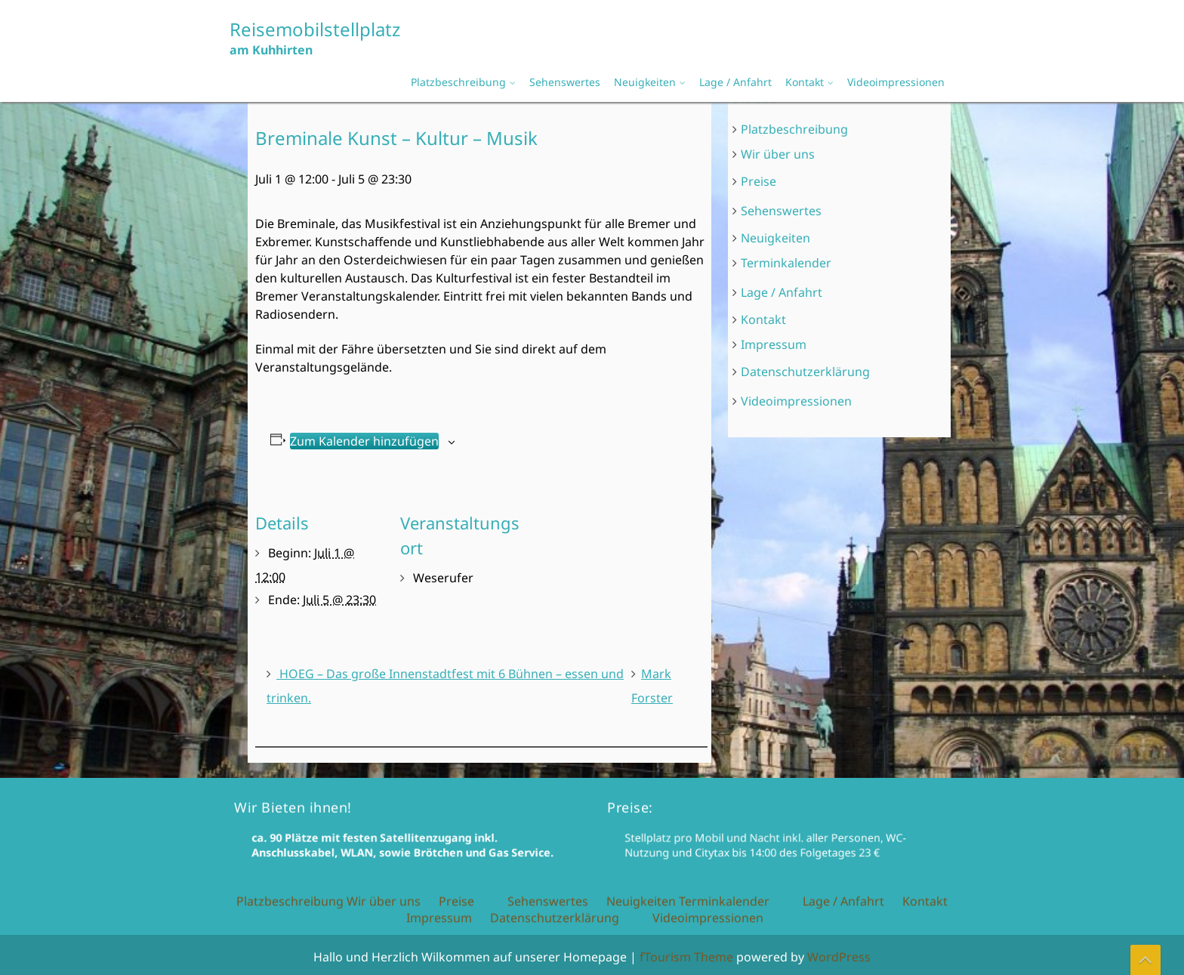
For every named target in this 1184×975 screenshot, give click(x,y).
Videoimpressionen (896, 82)
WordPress (839, 957)
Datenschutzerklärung (806, 369)
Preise (760, 182)
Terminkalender (787, 263)
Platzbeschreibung (458, 82)
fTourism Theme (686, 957)
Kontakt (804, 82)
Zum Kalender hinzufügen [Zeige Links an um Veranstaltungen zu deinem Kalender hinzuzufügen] (366, 440)
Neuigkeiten (645, 82)
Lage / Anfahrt (735, 82)
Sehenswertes (564, 82)
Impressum (775, 343)
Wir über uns (779, 156)
